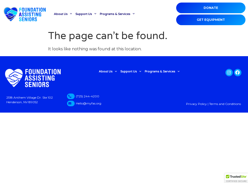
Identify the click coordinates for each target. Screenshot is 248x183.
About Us (63, 13)
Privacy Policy (196, 104)
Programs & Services (117, 13)
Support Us (85, 13)
